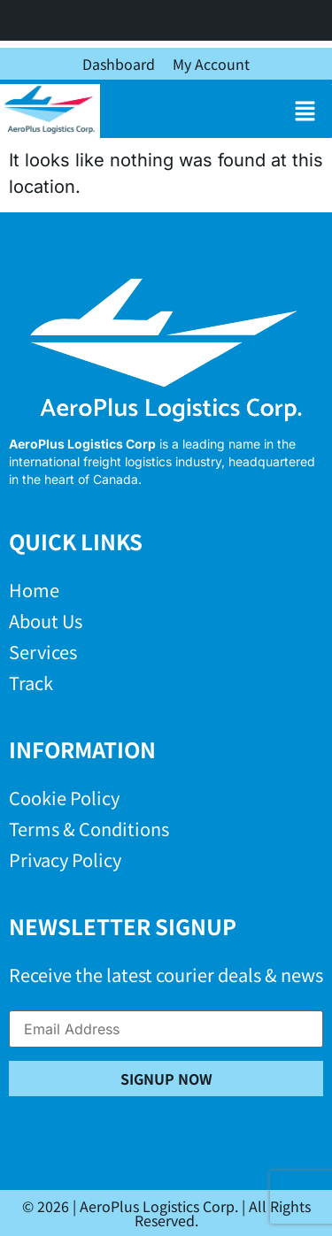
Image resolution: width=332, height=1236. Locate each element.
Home (34, 590)
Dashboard (118, 63)
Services (43, 651)
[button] (305, 111)
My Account (211, 63)
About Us (45, 620)
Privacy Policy (65, 859)
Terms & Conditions (89, 828)
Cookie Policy (64, 797)
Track (31, 682)
